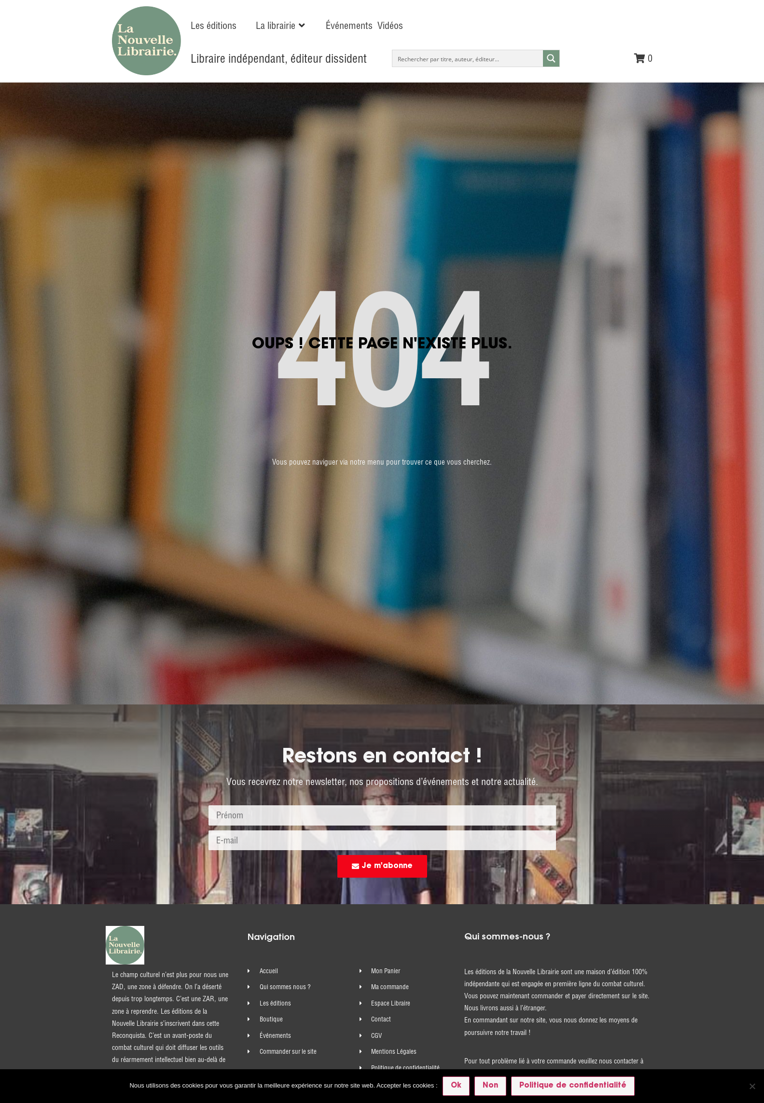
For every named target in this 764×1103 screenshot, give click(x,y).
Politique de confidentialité (572, 1085)
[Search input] (468, 58)
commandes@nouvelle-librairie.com (552, 834)
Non (490, 1085)
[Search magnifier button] (551, 58)
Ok (455, 1085)
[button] (281, 25)
